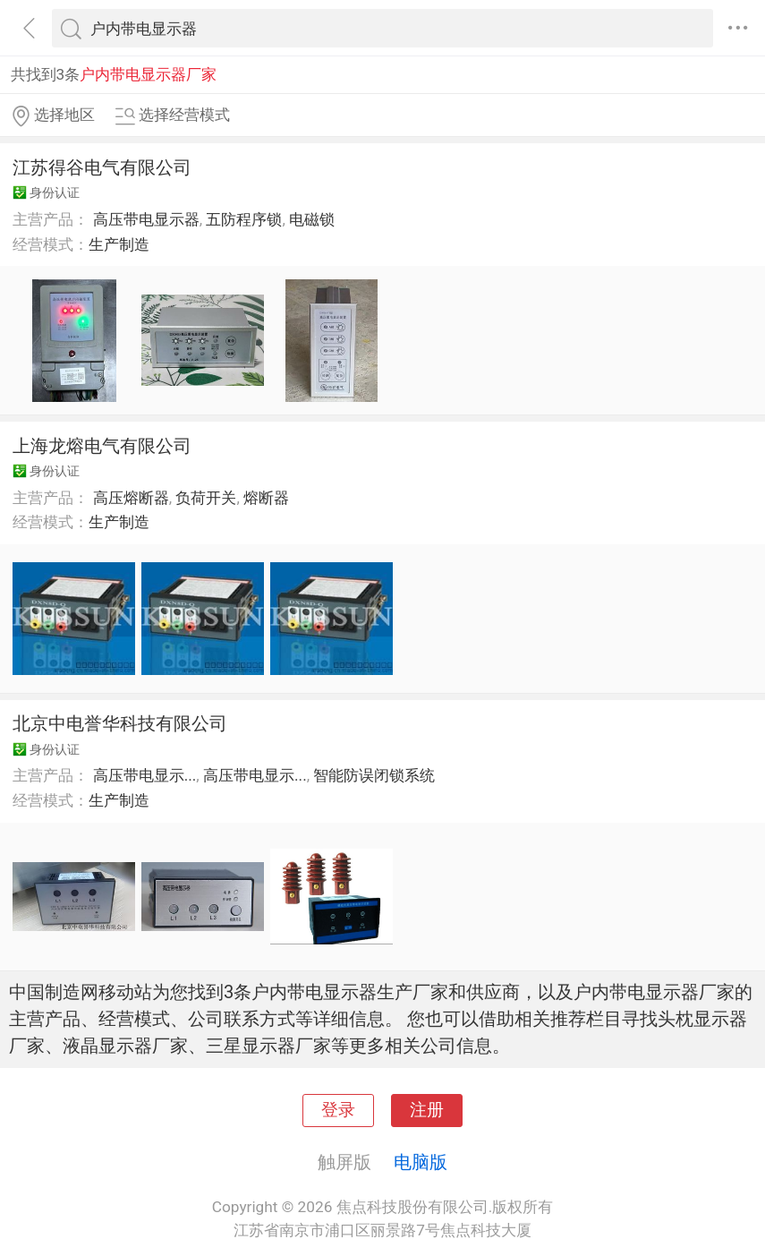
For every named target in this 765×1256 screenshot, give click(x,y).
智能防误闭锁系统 (374, 775)
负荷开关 (205, 498)
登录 (338, 1110)
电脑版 (420, 1162)
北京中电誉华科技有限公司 (120, 723)
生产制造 (119, 244)
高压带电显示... (145, 775)
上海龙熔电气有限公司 (102, 446)
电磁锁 (312, 219)
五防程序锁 (244, 219)
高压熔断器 (131, 498)
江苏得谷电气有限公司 (102, 167)
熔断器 (266, 498)
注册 (427, 1110)
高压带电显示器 (146, 219)
